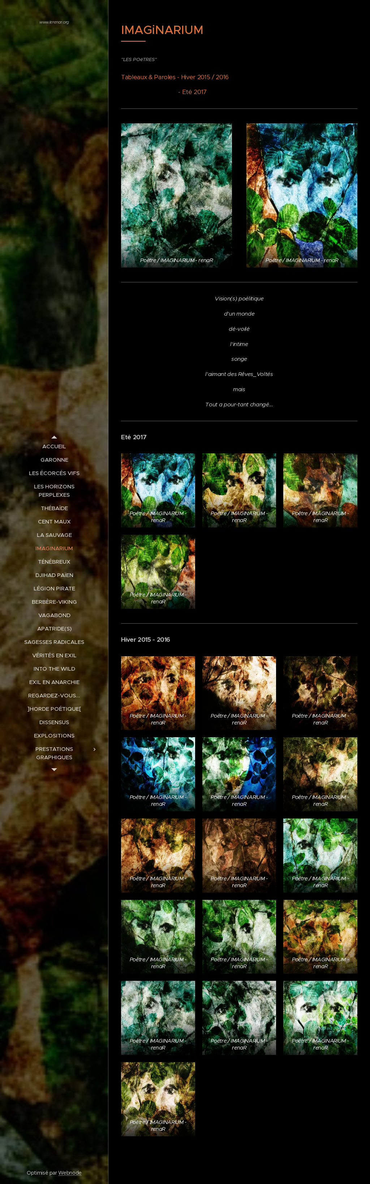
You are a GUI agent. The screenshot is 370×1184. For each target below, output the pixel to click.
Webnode (70, 1173)
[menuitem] (54, 446)
